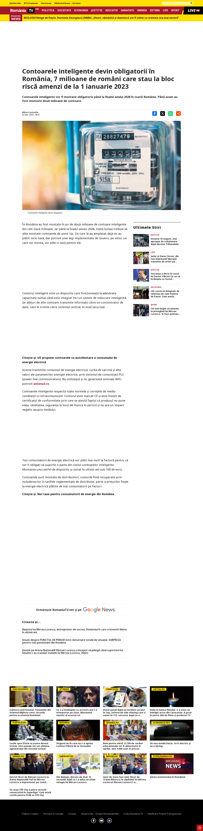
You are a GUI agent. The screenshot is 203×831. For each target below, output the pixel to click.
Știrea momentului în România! (167, 777)
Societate (64, 10)
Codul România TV (133, 813)
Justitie (96, 10)
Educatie (111, 10)
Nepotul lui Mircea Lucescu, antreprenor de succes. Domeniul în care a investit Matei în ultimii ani (74, 631)
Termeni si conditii (53, 813)
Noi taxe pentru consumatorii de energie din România (75, 494)
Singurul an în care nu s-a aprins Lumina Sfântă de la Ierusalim (74, 745)
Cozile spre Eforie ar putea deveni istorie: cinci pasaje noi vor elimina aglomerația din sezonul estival (29, 746)
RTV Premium (31, 3)
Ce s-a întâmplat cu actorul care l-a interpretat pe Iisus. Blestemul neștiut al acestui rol (76, 713)
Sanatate (127, 10)
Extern (155, 10)
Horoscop (46, 3)
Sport (175, 10)
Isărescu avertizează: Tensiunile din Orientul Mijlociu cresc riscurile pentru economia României (30, 713)
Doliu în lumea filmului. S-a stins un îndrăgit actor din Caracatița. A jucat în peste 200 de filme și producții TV (171, 713)
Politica (48, 10)
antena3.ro (41, 384)
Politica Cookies (30, 813)
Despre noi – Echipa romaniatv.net (100, 813)
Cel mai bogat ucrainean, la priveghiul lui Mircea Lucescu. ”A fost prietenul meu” (165, 311)
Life (165, 10)
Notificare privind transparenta (164, 813)
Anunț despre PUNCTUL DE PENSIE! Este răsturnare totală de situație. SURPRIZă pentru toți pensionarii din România (71, 641)
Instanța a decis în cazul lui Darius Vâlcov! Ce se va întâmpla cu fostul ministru (165, 276)
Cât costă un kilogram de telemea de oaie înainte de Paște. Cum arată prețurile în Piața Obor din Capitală (165, 294)
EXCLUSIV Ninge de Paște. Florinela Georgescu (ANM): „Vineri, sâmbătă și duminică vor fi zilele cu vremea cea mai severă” (101, 17)
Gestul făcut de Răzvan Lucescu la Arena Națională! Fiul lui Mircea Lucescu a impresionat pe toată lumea (29, 780)
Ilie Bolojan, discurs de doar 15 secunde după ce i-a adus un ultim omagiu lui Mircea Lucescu (75, 780)
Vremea (142, 10)
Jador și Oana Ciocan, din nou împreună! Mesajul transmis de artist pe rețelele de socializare (165, 259)
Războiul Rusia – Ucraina (68, 3)
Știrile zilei (15, 3)
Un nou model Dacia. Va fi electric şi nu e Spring (170, 745)
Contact (72, 813)
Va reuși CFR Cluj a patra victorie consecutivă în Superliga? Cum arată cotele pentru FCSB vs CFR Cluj (30, 792)
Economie (81, 10)
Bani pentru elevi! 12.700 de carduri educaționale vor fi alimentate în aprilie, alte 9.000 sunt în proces (123, 746)
